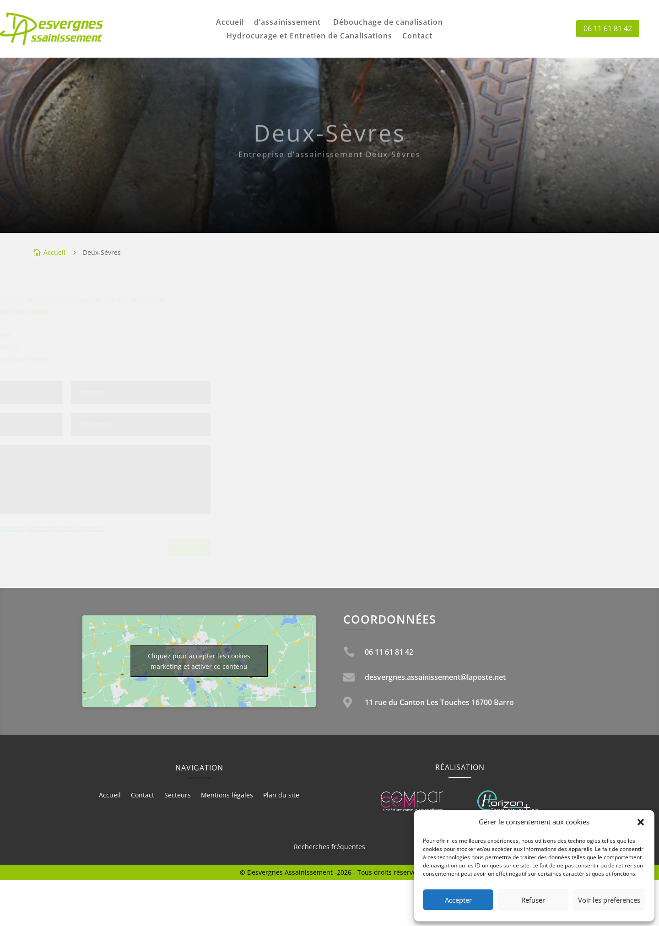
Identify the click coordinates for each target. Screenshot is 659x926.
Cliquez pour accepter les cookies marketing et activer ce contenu (199, 661)
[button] (640, 822)
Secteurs (177, 795)
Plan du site (281, 795)
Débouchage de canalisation (388, 23)
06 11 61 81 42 (607, 28)
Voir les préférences (609, 899)
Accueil (230, 23)
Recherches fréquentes (329, 846)
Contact (417, 36)
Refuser (533, 899)
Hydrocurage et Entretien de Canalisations (309, 36)
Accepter (458, 899)
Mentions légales (227, 795)
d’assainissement (288, 23)
